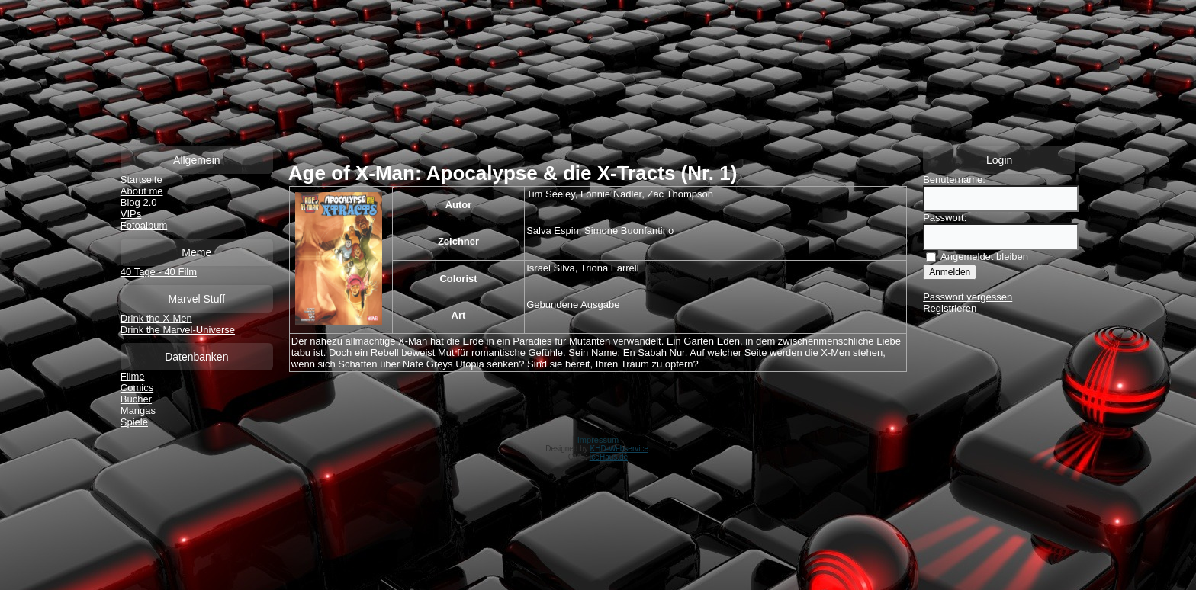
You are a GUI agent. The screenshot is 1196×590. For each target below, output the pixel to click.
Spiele (134, 422)
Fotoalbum (144, 225)
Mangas (138, 410)
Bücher (136, 399)
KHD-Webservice (619, 448)
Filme (133, 376)
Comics (137, 387)
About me (142, 191)
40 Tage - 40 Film (159, 271)
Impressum (598, 439)
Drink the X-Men (156, 318)
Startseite (141, 179)
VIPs (131, 214)
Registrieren (949, 308)
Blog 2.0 (139, 202)
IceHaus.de (609, 457)
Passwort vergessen (967, 297)
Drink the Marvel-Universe (178, 329)
